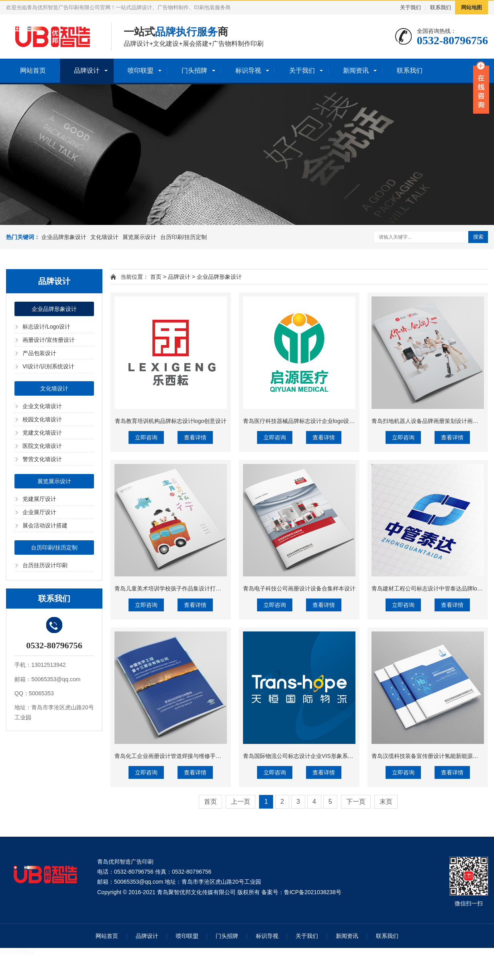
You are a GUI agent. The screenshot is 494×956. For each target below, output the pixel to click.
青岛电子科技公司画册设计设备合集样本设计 (299, 588)
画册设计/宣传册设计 (48, 340)
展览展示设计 (139, 237)
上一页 (240, 801)
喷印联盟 (140, 70)
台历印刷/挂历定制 (183, 237)
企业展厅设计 (39, 512)
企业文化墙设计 (42, 406)
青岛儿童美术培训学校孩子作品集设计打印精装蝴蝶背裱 (184, 588)
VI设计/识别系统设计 (48, 366)
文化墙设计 (104, 237)
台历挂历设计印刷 (44, 565)
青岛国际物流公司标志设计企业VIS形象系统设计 (304, 756)
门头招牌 (194, 70)
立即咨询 (146, 437)
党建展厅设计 (39, 499)
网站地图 (471, 7)
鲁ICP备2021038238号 (312, 892)
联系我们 (440, 7)
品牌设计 (87, 70)
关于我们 (410, 7)
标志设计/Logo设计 (46, 326)
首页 (155, 277)
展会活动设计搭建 (44, 525)
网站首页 (33, 70)
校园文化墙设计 (42, 419)
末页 (386, 801)
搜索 (478, 237)
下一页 (355, 801)
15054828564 (17, 952)
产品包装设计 (39, 353)
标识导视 (248, 70)
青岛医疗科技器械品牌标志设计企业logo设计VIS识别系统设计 (320, 421)
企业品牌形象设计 (63, 237)
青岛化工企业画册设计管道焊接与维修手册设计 (173, 756)
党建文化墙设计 (42, 432)
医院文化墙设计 (42, 446)
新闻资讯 (356, 70)
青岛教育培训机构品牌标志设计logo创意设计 (171, 421)
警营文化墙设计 (42, 459)
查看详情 (195, 437)
